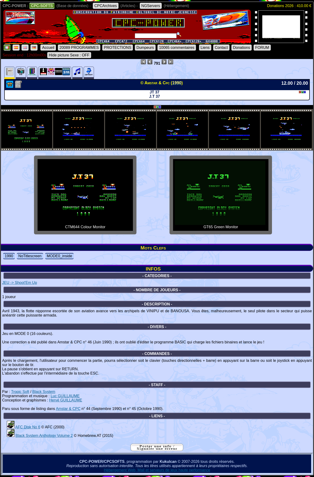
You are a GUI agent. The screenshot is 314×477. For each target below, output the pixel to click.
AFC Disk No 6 (27, 427)
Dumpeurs (145, 48)
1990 (9, 256)
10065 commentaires (176, 48)
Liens (205, 48)
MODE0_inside (59, 256)
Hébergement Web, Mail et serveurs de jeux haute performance (157, 470)
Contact (221, 48)
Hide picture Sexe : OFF (69, 55)
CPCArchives (105, 6)
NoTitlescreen (30, 256)
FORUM (262, 48)
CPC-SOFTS (42, 6)
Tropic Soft (20, 392)
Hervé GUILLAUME (65, 400)
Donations (241, 48)
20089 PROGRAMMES (79, 48)
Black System (43, 392)
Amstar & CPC (68, 409)
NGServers (150, 6)
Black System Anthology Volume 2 (44, 436)
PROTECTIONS (117, 48)
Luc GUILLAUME (65, 396)
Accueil (48, 48)
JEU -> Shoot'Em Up (19, 283)
